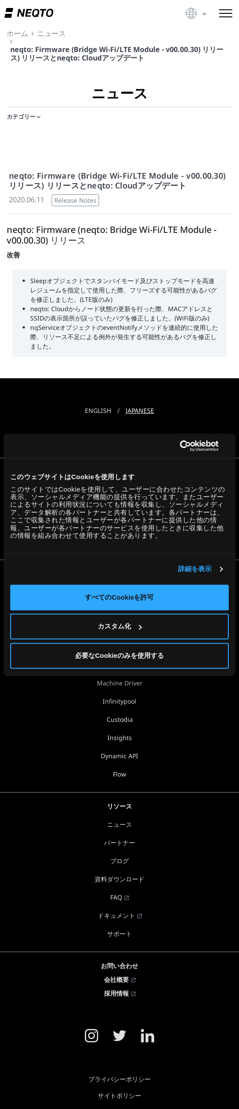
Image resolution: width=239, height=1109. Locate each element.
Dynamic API (119, 756)
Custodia (120, 719)
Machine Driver (120, 683)
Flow (119, 774)
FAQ (116, 897)
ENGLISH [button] (98, 410)
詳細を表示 (195, 569)
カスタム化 (120, 626)
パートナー (119, 842)
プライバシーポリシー (119, 1079)
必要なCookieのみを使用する (119, 655)
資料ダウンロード (119, 879)
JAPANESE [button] (140, 410)
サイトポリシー (119, 1095)
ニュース (119, 824)
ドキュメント (116, 915)
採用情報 (116, 993)
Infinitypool (119, 701)
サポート (119, 933)
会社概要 (116, 979)
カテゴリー (21, 116)
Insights (120, 737)
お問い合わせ (119, 965)
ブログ (119, 861)
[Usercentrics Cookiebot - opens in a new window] (190, 446)
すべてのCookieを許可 (119, 597)
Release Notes (75, 200)
